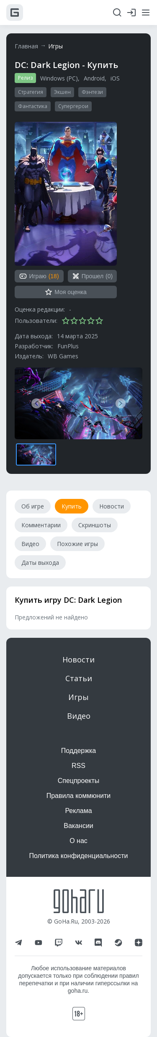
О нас (78, 840)
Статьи (78, 678)
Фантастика (32, 106)
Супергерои (73, 106)
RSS (78, 765)
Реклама (78, 810)
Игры (55, 46)
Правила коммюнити (78, 795)
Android (94, 78)
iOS (115, 78)
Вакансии (78, 825)
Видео (78, 716)
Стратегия (30, 92)
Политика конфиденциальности (78, 855)
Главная (26, 46)
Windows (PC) (59, 78)
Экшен (62, 92)
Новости (78, 659)
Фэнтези (92, 92)
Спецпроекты (79, 780)
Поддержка (78, 750)
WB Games (63, 356)
